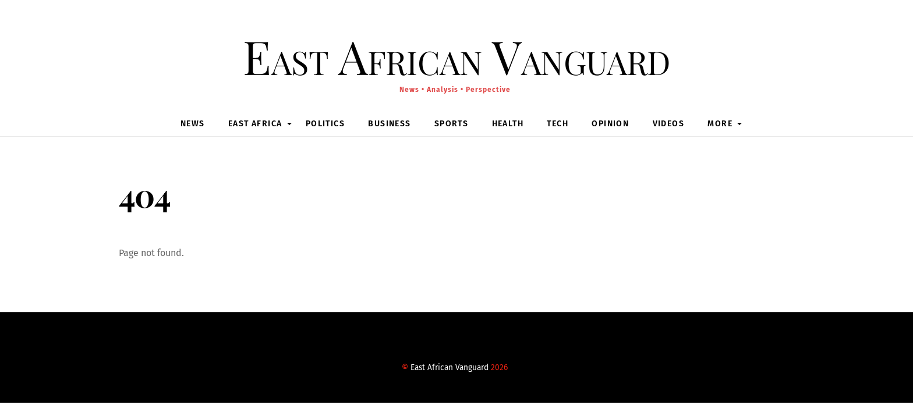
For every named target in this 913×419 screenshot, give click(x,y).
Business (389, 124)
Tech (557, 124)
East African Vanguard (450, 367)
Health (507, 124)
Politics (325, 124)
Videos (668, 124)
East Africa (255, 124)
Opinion (610, 124)
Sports (451, 124)
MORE (719, 124)
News (193, 124)
